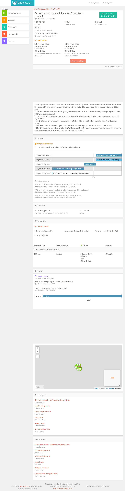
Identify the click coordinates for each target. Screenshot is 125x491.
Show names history (78, 61)
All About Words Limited (42, 451)
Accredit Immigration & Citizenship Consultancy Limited (52, 445)
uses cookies (24, 486)
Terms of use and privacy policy (62, 489)
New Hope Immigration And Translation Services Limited (52, 400)
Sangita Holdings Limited (43, 406)
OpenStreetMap (110, 388)
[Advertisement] (16, 79)
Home (35, 9)
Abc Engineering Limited (42, 429)
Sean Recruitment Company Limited (46, 474)
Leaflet (96, 388)
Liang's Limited (39, 462)
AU (54, 9)
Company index (108, 3)
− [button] (37, 351)
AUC (58, 9)
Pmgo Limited (39, 418)
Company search (94, 3)
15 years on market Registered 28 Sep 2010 (108, 15)
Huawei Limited (40, 423)
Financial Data (13, 34)
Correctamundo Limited (42, 456)
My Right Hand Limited (42, 468)
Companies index (43, 9)
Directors (11, 41)
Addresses (11, 20)
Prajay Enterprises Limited (43, 412)
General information (14, 13)
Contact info (12, 27)
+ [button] (37, 348)
